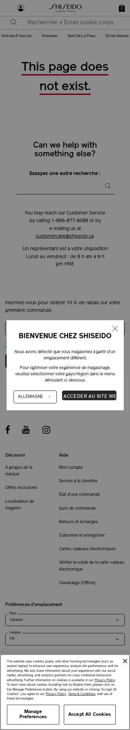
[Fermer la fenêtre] (115, 329)
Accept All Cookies (89, 714)
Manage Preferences (33, 715)
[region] (65, 692)
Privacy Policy (105, 680)
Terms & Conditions (81, 694)
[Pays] (35, 396)
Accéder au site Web (89, 396)
